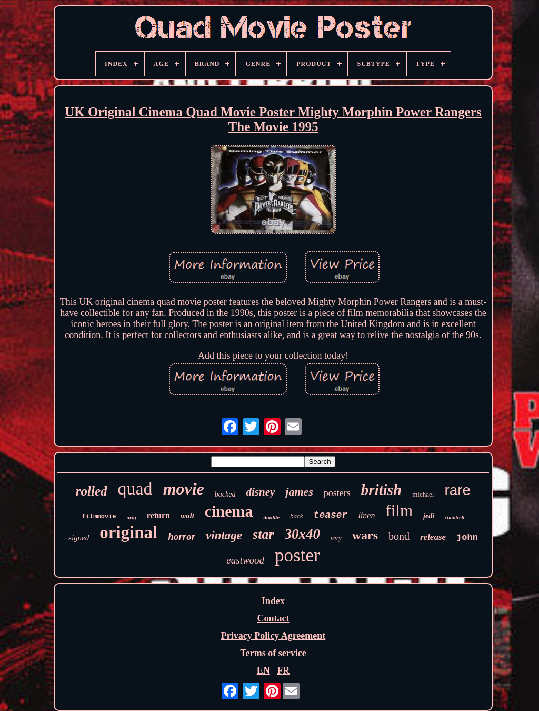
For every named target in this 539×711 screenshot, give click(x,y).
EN (263, 670)
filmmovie (99, 516)
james (299, 491)
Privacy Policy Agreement (273, 635)
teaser (331, 515)
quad (135, 488)
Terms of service (273, 653)
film (399, 510)
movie (183, 488)
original (128, 532)
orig (131, 517)
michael (423, 494)
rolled (91, 491)
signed (78, 538)
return (158, 515)
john (467, 537)
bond (399, 536)
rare (457, 490)
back (296, 516)
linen (366, 515)
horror (181, 536)
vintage (224, 535)
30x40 (303, 534)
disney (260, 492)
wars (365, 535)
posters (337, 493)
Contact (273, 618)
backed (225, 494)
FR (283, 670)
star (263, 534)
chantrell (454, 517)
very (336, 538)
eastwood (245, 560)
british (381, 489)
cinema (229, 511)
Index (273, 601)
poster (297, 555)
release (433, 537)
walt (187, 515)
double (271, 517)
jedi (428, 516)
